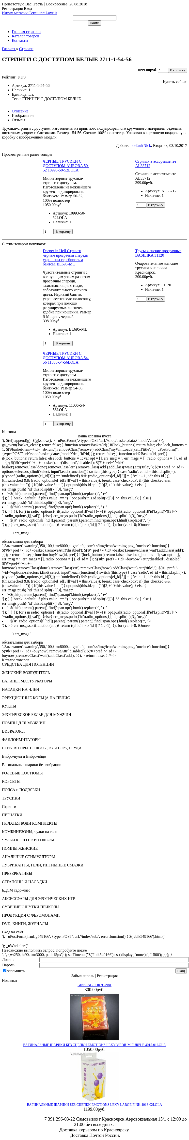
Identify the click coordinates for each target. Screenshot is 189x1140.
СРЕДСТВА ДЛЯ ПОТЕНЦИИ (28, 664)
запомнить (16, 971)
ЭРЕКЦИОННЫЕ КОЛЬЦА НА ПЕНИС (36, 698)
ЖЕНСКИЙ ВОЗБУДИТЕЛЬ (26, 673)
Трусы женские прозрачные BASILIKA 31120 (158, 253)
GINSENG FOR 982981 (94, 985)
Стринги (9, 806)
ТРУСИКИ (11, 798)
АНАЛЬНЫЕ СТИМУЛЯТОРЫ (28, 857)
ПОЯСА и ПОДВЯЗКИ (21, 790)
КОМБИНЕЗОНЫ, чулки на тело (29, 832)
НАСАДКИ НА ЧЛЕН (20, 689)
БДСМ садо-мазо (16, 890)
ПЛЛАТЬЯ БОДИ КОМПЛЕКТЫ (29, 823)
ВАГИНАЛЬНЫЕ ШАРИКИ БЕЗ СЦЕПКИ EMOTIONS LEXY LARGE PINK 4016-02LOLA (94, 1105)
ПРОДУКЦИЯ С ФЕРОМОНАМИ (31, 915)
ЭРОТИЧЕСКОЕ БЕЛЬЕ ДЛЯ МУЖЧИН (36, 714)
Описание (20, 111)
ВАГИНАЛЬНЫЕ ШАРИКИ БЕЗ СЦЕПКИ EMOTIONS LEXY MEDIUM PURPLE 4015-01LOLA (94, 1045)
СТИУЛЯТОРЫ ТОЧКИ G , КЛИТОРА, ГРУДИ (41, 748)
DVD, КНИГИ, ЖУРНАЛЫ (25, 924)
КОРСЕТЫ (11, 781)
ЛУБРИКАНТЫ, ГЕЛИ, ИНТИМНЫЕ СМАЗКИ (42, 865)
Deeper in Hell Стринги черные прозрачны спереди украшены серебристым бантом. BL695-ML (65, 257)
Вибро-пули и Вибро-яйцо (24, 756)
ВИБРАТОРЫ (13, 731)
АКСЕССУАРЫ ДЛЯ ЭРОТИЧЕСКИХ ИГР (38, 898)
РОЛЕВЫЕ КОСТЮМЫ (22, 773)
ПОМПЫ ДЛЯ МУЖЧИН (24, 723)
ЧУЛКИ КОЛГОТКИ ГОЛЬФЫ (28, 840)
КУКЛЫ (9, 706)
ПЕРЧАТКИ (12, 815)
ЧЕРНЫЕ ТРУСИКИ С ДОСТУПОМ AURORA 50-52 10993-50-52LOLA (66, 165)
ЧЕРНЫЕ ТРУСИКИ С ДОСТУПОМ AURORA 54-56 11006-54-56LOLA (66, 357)
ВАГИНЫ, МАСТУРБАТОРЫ (27, 681)
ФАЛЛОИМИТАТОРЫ (21, 740)
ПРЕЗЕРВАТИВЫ (17, 873)
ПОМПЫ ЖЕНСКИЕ (20, 848)
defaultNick (141, 145)
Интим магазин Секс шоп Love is (29, 13)
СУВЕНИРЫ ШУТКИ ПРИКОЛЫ (31, 907)
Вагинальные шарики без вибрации (31, 765)
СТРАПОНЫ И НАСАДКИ (24, 882)
